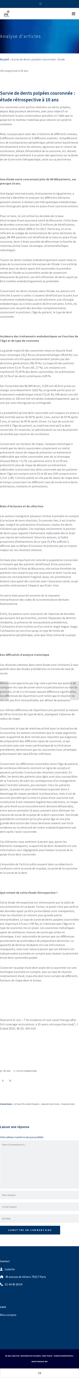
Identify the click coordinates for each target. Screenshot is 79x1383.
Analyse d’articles (50, 1104)
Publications (68, 1104)
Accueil (4, 59)
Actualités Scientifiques (26, 1104)
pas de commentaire (25, 1071)
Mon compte (8, 1315)
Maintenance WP (39, 1361)
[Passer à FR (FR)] (39, 1373)
